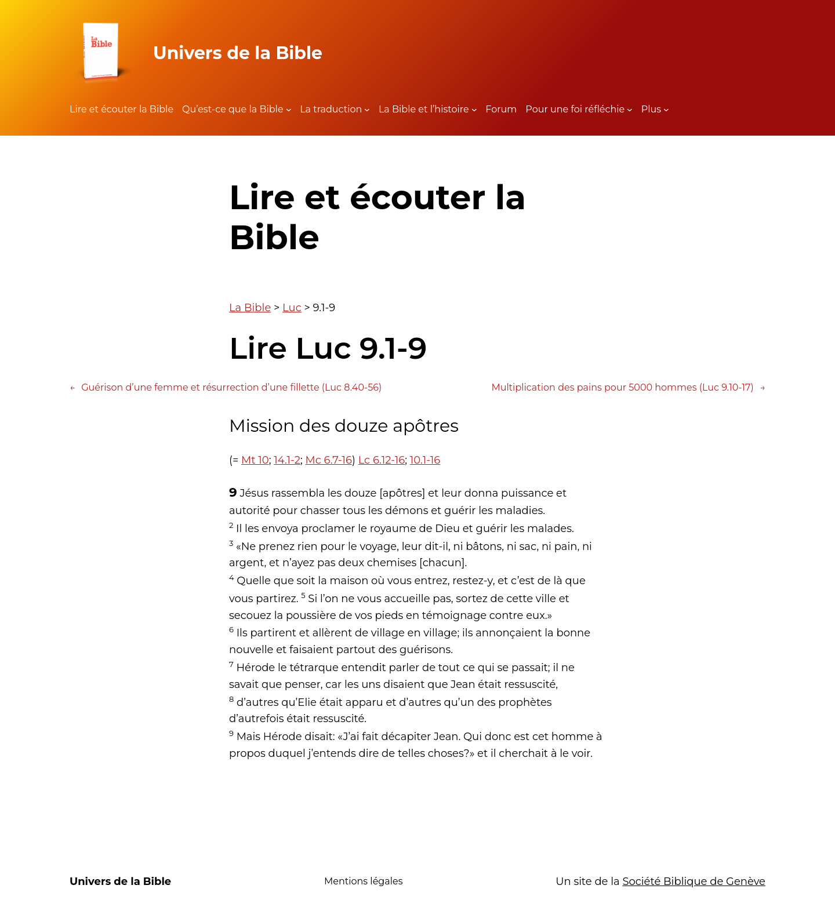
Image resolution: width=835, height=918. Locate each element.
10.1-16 (425, 460)
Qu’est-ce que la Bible (233, 109)
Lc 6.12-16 (381, 460)
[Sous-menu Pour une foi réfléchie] (630, 109)
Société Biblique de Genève (693, 881)
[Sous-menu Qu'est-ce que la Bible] (289, 109)
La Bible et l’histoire (424, 109)
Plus (651, 109)
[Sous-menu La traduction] (367, 109)
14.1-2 (287, 460)
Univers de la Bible (237, 53)
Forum (501, 109)
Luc (292, 307)
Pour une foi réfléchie (575, 109)
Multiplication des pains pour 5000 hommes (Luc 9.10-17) (628, 387)
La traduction (331, 109)
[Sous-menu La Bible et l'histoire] (474, 109)
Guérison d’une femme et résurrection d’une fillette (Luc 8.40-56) (226, 387)
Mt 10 (255, 460)
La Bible (250, 307)
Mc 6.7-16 (328, 460)
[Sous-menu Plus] (666, 109)
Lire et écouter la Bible (121, 109)
